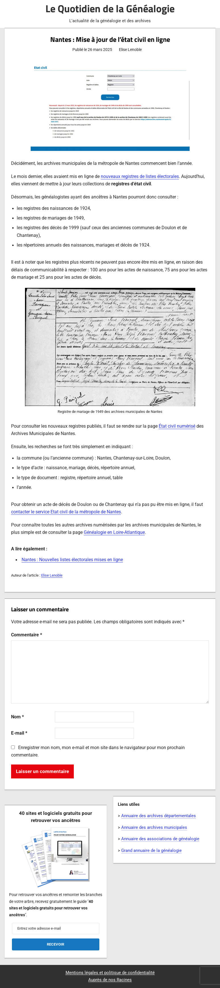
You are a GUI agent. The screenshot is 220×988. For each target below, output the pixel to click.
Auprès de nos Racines (110, 979)
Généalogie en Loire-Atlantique (114, 532)
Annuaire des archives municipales (154, 827)
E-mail (19, 733)
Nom (17, 717)
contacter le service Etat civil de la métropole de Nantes (66, 512)
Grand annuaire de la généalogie (151, 850)
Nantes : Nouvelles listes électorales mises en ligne (72, 559)
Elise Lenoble (51, 575)
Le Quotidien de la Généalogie (110, 8)
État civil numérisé (177, 426)
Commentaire (26, 635)
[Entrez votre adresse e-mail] (56, 928)
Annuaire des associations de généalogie (160, 838)
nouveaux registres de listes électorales (140, 176)
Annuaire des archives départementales (158, 815)
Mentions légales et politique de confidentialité (110, 972)
